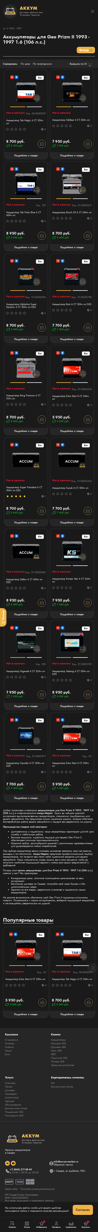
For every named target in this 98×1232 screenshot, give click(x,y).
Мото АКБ (56, 1051)
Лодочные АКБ (59, 1058)
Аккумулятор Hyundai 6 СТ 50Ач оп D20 (25, 765)
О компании (11, 1040)
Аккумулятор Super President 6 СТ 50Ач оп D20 (24, 489)
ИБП (53, 1054)
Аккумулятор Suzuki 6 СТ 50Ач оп (70, 488)
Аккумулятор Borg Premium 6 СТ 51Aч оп (23, 397)
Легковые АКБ (58, 1043)
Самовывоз (11, 1094)
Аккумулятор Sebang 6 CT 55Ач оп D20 (71, 673)
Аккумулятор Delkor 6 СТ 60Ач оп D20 (24, 581)
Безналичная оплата (16, 1108)
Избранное (41, 1225)
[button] (92, 968)
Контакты (9, 1043)
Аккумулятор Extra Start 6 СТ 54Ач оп (70, 398)
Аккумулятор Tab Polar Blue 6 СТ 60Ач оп (23, 214)
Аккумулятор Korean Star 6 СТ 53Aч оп (71, 580)
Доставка (10, 1090)
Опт (53, 1083)
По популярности (42, 64)
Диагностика (12, 1097)
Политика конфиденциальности (37, 1189)
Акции (8, 1051)
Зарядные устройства (62, 1065)
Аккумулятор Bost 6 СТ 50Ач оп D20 (71, 304)
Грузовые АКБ (58, 1047)
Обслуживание (13, 1105)
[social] (7, 1163)
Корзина (86, 1225)
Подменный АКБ (14, 1112)
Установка (10, 1083)
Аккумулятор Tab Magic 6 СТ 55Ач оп (24, 122)
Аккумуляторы (58, 1040)
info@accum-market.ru (66, 1161)
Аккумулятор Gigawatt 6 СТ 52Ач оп (25, 671)
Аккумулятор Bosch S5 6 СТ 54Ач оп (72, 212)
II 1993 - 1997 (12, 28)
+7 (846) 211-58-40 (21, 1169)
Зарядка (9, 1101)
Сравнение (71, 1225)
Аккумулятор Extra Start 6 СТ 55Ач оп (70, 765)
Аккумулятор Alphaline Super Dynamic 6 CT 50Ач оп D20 (21, 306)
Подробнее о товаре (26, 155)
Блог (7, 1054)
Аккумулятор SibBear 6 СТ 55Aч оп (71, 120)
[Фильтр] (3, 617)
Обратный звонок (63, 1164)
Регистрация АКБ (14, 1115)
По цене (25, 64)
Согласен (83, 1209)
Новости (9, 1047)
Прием (8, 1087)
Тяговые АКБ (57, 1061)
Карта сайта (11, 1189)
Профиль (56, 1225)
